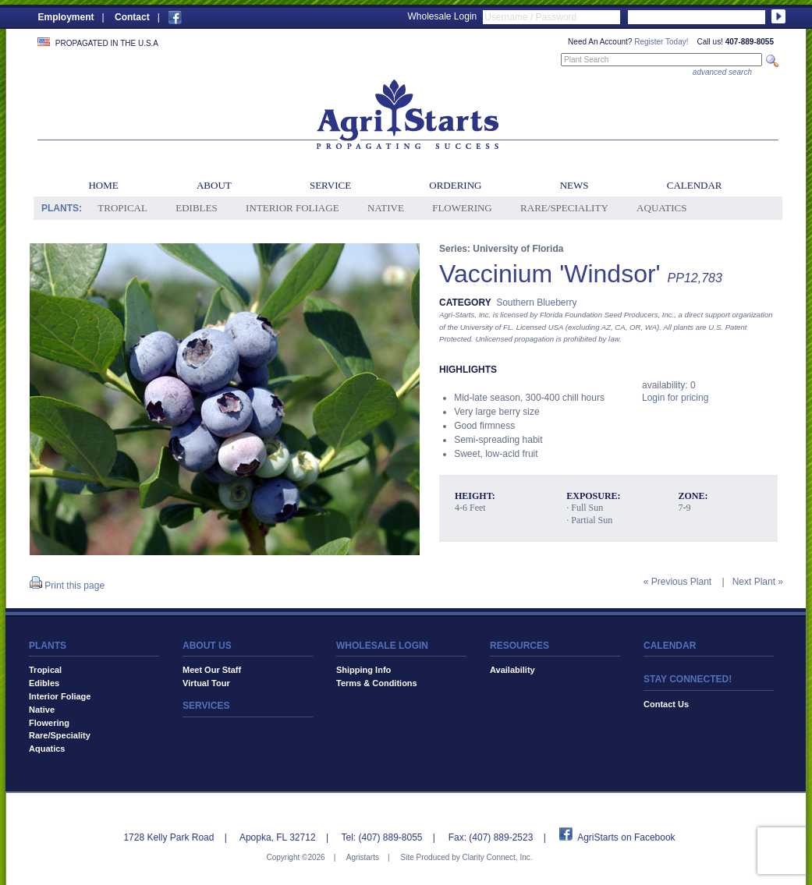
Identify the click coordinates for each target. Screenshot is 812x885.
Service (330, 185)
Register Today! (661, 41)
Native (385, 208)
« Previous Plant (677, 581)
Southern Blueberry (536, 302)
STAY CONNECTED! (688, 679)
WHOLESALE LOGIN (382, 645)
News (574, 185)
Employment (66, 17)
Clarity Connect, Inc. (497, 857)
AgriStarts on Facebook (626, 837)
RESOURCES (519, 645)
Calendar (694, 185)
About (214, 185)
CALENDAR (670, 645)
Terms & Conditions (376, 683)
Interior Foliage (292, 208)
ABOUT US (207, 645)
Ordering (455, 185)
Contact (132, 17)
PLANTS (47, 645)
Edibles (196, 208)
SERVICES (206, 705)
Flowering (462, 208)
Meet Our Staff (212, 669)
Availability (512, 669)
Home (103, 185)
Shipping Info (363, 669)
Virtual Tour (206, 683)
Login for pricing (675, 397)
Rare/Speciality (564, 208)
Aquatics (661, 208)
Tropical (122, 208)
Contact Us (666, 704)
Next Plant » (757, 581)
